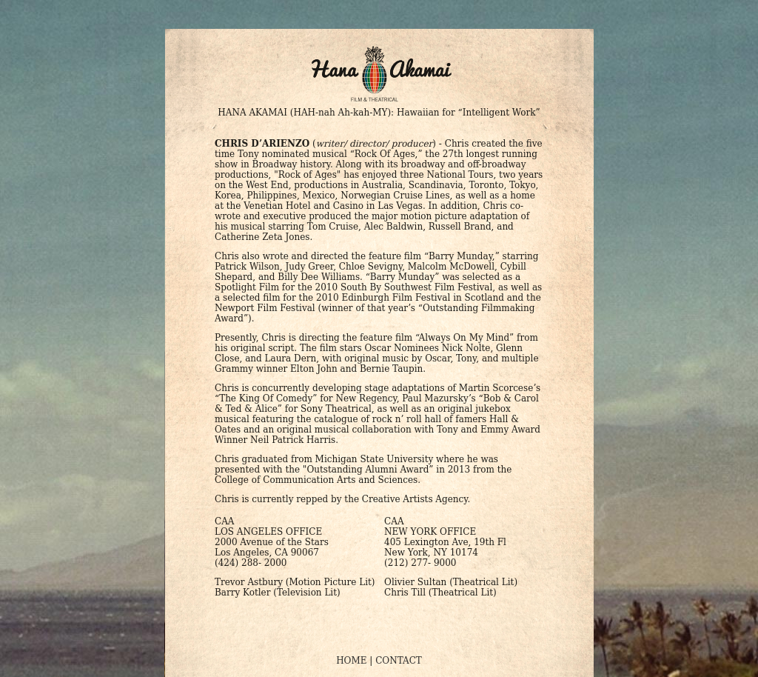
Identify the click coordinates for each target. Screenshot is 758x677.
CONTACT (398, 661)
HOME (351, 661)
